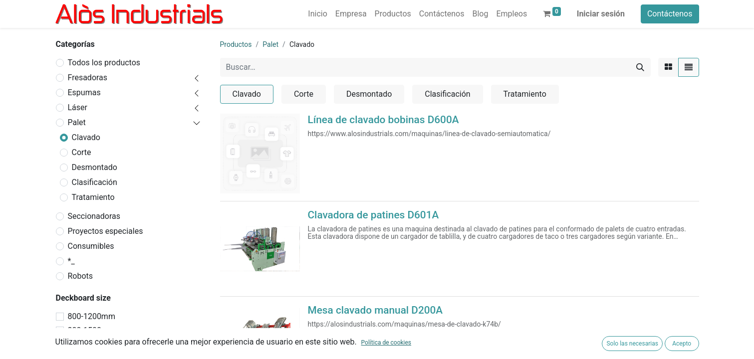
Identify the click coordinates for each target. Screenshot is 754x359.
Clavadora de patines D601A (373, 215)
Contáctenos (670, 13)
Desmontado (94, 167)
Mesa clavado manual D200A (375, 310)
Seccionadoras (94, 216)
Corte (81, 152)
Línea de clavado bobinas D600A (383, 120)
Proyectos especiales (105, 231)
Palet (77, 122)
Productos (236, 44)
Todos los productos (104, 62)
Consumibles (91, 246)
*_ (71, 261)
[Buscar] (640, 67)
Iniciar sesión (601, 13)
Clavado (86, 137)
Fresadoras (88, 77)
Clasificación (94, 182)
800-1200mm (91, 316)
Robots (80, 276)
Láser (77, 107)
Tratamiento (93, 197)
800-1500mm (91, 330)
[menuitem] (317, 14)
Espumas (84, 92)
